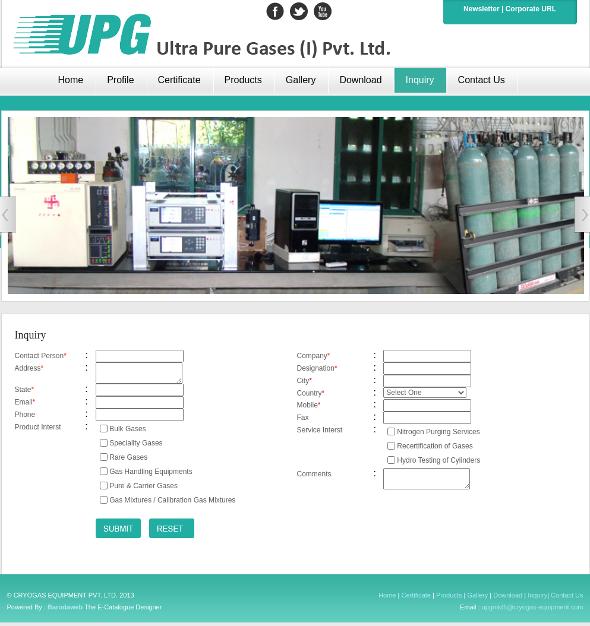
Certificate (179, 80)
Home (387, 598)
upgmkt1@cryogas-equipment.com (532, 610)
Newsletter (481, 9)
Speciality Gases (135, 446)
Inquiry (420, 80)
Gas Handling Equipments (150, 475)
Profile (120, 80)
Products (449, 598)
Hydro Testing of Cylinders (438, 460)
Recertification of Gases (434, 446)
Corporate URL (531, 9)
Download (360, 80)
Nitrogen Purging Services (438, 432)
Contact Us (481, 80)
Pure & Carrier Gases (143, 489)
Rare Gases (128, 461)
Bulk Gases (127, 432)
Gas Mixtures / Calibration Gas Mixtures (172, 503)
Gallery (301, 80)
